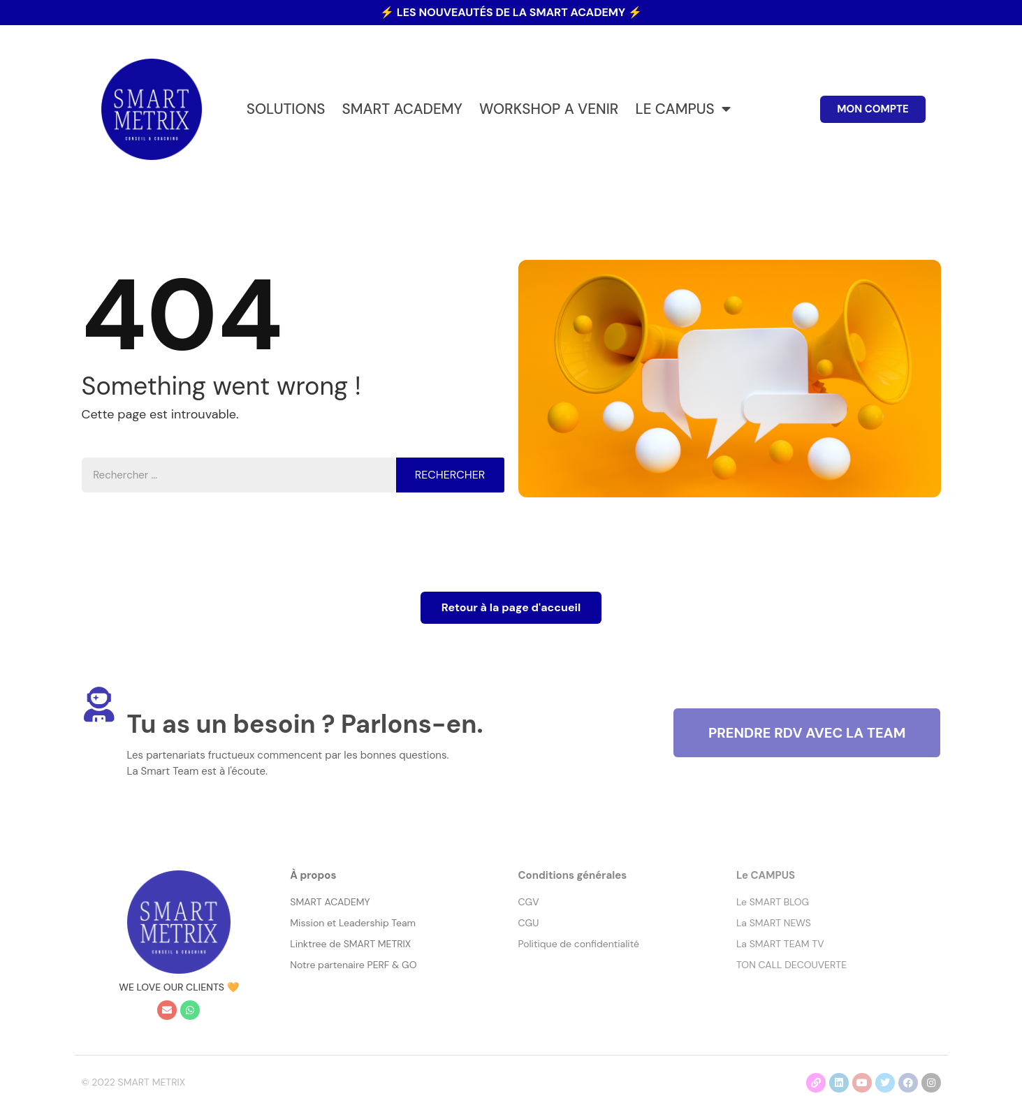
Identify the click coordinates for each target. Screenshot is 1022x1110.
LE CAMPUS (682, 109)
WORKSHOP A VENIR (548, 108)
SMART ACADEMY (402, 108)
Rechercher (450, 474)
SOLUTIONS (286, 108)
